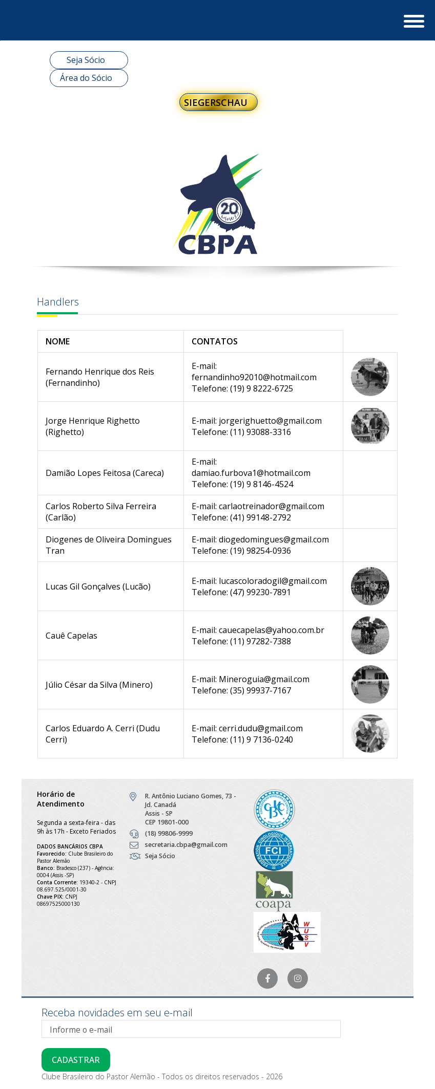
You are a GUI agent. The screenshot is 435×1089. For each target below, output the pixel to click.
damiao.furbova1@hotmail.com (251, 472)
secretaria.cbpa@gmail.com (186, 844)
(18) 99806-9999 (169, 833)
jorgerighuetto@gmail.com (270, 420)
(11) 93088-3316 (260, 432)
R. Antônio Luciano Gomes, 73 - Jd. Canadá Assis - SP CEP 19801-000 (190, 809)
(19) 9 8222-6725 (261, 388)
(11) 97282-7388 (260, 641)
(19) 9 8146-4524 (261, 484)
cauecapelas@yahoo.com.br (271, 630)
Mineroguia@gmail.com (264, 679)
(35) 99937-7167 (260, 690)
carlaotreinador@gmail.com (271, 506)
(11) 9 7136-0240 (261, 739)
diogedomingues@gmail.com (274, 539)
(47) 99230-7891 (260, 592)
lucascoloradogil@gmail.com (273, 580)
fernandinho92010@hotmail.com (254, 377)
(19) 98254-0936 (260, 550)
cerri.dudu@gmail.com (261, 728)
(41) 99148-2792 (260, 517)
